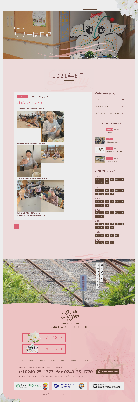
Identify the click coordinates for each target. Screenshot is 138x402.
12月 (97, 179)
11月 (102, 179)
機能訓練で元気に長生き (113, 142)
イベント (100, 100)
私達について (60, 7)
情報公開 (121, 7)
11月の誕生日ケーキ (112, 161)
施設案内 (86, 7)
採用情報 (113, 7)
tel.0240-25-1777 (36, 359)
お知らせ (50, 7)
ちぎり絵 (109, 132)
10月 (107, 179)
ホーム (21, 348)
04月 (102, 183)
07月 (121, 179)
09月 (111, 179)
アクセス (105, 7)
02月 (107, 183)
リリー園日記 (95, 7)
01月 (107, 205)
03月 (97, 205)
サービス (69, 7)
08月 (116, 179)
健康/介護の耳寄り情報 (107, 113)
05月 (102, 194)
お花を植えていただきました (115, 152)
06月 (97, 183)
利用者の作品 (102, 106)
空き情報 (77, 7)
